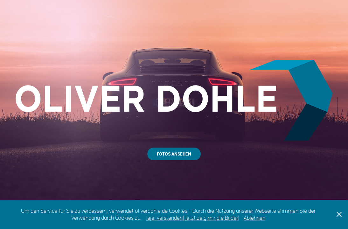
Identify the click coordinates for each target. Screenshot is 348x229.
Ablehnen (254, 217)
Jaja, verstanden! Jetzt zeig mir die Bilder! (192, 217)
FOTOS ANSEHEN (174, 153)
